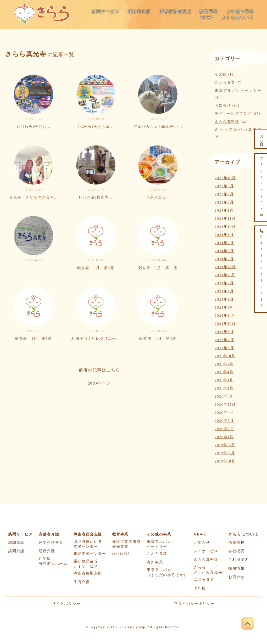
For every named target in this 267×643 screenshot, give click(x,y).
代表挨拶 (236, 542)
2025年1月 (224, 209)
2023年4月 (224, 290)
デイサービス (206, 551)
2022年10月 (225, 322)
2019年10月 (225, 460)
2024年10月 (225, 225)
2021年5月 (224, 363)
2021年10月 (225, 355)
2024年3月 (224, 249)
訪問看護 (16, 542)
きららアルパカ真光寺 (238, 128)
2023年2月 (224, 298)
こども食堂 (225, 81)
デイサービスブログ (233, 112)
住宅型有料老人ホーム (53, 561)
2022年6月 (224, 347)
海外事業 (155, 562)
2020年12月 (225, 403)
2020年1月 (224, 435)
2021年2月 (224, 387)
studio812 (121, 553)
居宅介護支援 (51, 542)
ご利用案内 (238, 559)
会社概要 (236, 551)
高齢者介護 (139, 11)
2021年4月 (224, 371)
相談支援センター (90, 553)
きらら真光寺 (227, 120)
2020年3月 (224, 419)
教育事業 (208, 11)
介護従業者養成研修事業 (126, 544)
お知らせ (223, 104)
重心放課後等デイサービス (86, 564)
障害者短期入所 (88, 573)
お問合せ (236, 577)
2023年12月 (225, 266)
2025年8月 (224, 185)
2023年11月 (225, 274)
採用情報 (236, 568)
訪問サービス (106, 11)
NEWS (206, 17)
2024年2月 (224, 258)
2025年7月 (224, 193)
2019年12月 (225, 444)
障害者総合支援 (175, 11)
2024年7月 (224, 241)
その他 (221, 73)
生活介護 (82, 582)
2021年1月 (224, 395)
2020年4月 (224, 411)
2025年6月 (224, 201)
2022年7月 (224, 338)
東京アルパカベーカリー (238, 89)
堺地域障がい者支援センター (88, 544)
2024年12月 (225, 217)
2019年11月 (225, 452)
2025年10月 (225, 177)
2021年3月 (224, 379)
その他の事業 (240, 11)
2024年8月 (224, 233)
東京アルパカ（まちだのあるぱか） (167, 572)
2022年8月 (224, 330)
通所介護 (47, 551)
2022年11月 (225, 314)
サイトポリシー (66, 603)
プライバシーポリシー (194, 603)
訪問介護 (16, 551)
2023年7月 (224, 282)
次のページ (99, 382)
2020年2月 (224, 427)
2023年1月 (224, 306)
